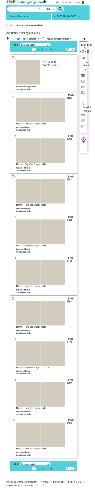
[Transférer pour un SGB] (83, 94)
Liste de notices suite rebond (29, 25)
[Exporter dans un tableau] (83, 88)
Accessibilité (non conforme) (19, 485)
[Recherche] (22, 9)
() (56, 38)
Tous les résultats (87, 108)
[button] (39, 9)
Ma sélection (87, 63)
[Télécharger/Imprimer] (83, 76)
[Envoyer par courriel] (83, 82)
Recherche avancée (20, 16)
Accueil (9, 25)
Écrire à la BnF (75, 481)
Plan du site (59, 481)
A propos (45, 481)
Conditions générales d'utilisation (21, 481)
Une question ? (67, 2)
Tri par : (16, 44)
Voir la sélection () (31, 38)
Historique (77, 2)
